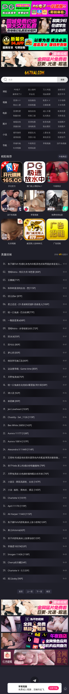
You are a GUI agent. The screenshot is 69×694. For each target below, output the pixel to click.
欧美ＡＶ (47, 100)
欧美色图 (47, 122)
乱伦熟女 (47, 115)
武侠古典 (61, 132)
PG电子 (17, 89)
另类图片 (61, 126)
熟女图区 (47, 126)
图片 (5, 123)
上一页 (30, 591)
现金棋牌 (47, 94)
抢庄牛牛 (61, 94)
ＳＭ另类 (61, 105)
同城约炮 (17, 143)
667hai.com (34, 72)
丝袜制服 (32, 105)
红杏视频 (17, 148)
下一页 (39, 591)
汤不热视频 (61, 143)
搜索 (62, 79)
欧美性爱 (61, 111)
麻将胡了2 (17, 94)
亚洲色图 (32, 122)
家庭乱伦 (32, 132)
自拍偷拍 (32, 100)
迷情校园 (17, 137)
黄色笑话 (47, 137)
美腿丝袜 (17, 126)
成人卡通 (47, 111)
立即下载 (53, 688)
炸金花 (32, 94)
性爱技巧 (61, 137)
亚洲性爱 (17, 111)
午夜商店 (32, 143)
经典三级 (32, 115)
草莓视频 (47, 143)
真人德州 (32, 89)
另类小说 (32, 137)
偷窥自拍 (17, 122)
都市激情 (17, 132)
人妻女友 (47, 132)
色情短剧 (32, 148)
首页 (21, 591)
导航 (5, 145)
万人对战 (47, 89)
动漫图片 (61, 122)
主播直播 (47, 105)
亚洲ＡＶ (17, 100)
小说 (5, 134)
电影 (5, 112)
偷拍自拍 (32, 111)
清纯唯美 (32, 126)
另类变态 (61, 115)
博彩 (5, 91)
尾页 (48, 591)
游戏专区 (61, 89)
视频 (5, 102)
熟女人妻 (17, 105)
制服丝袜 (17, 115)
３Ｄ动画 (61, 100)
